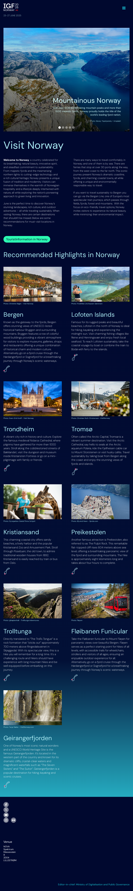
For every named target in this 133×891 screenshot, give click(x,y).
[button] (124, 8)
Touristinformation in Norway (27, 239)
